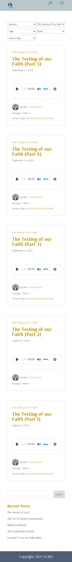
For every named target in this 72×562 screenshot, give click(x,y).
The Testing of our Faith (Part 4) (32, 151)
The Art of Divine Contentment (25, 518)
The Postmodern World (20, 531)
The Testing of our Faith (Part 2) (32, 331)
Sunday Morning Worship (39, 118)
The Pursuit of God (18, 512)
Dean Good (36, 106)
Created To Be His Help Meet (24, 538)
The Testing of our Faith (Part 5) (32, 61)
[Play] (17, 89)
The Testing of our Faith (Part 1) (32, 416)
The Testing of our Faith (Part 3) (32, 241)
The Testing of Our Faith (24, 52)
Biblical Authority (17, 525)
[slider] (23, 89)
